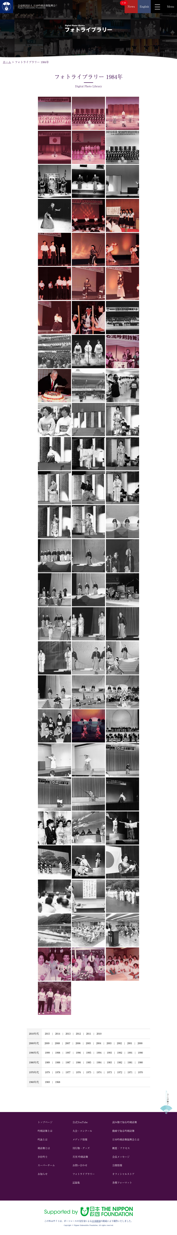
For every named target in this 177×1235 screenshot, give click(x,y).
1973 (109, 1072)
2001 (129, 1043)
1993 (109, 1052)
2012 (78, 1033)
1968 (57, 1082)
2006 (78, 1043)
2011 (88, 1033)
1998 (57, 1052)
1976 (78, 1072)
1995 (88, 1052)
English (144, 6)
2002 (119, 1043)
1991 (130, 1052)
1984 (99, 1062)
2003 (109, 1043)
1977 (68, 1072)
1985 (88, 1062)
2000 (140, 1043)
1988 (57, 1062)
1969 (47, 1082)
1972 (119, 1072)
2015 (47, 1033)
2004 (98, 1043)
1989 (47, 1062)
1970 (140, 1072)
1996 (78, 1052)
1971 (130, 1072)
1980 (140, 1062)
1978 (57, 1072)
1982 (119, 1062)
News (131, 6)
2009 (47, 1043)
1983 (109, 1062)
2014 (57, 1033)
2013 (68, 1033)
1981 (130, 1062)
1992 (119, 1052)
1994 (99, 1052)
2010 (99, 1033)
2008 (57, 1043)
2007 (67, 1043)
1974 (99, 1072)
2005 (88, 1043)
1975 (88, 1072)
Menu (170, 6)
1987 (68, 1062)
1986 (78, 1062)
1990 (140, 1052)
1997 (68, 1052)
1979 (47, 1072)
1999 (47, 1052)
